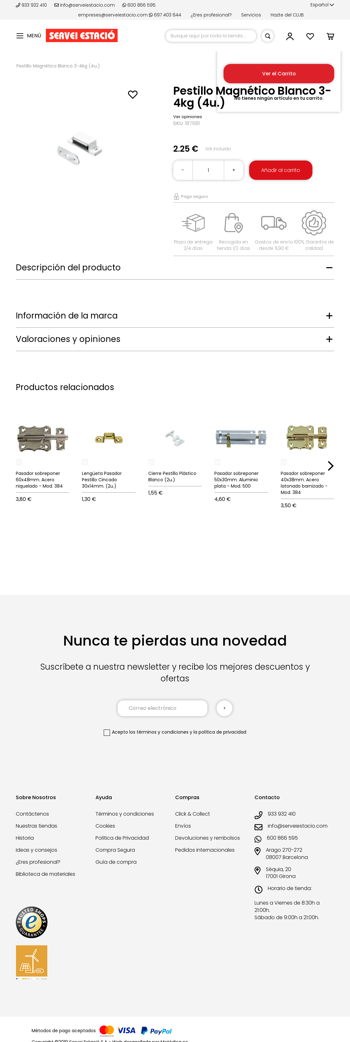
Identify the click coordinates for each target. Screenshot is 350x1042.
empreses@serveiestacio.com (113, 15)
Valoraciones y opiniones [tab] (68, 339)
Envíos (183, 826)
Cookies (105, 826)
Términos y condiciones (124, 814)
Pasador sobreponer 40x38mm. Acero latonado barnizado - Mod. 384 (304, 483)
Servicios (251, 15)
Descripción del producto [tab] (68, 267)
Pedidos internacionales (205, 850)
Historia (25, 838)
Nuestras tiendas (36, 826)
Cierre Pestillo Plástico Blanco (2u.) (172, 476)
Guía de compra (116, 862)
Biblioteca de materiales (45, 874)
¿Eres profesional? (211, 15)
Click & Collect (192, 814)
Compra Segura (115, 850)
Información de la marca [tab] (67, 315)
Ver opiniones (187, 117)
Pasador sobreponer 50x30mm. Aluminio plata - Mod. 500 (236, 479)
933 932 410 (32, 5)
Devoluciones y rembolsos (207, 838)
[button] (322, 5)
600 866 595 (139, 5)
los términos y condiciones (158, 732)
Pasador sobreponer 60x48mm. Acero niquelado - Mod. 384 (39, 479)
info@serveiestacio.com (84, 5)
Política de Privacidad (122, 838)
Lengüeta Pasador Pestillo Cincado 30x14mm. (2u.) (102, 479)
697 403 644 (165, 15)
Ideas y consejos (36, 850)
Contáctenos (32, 814)
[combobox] (211, 36)
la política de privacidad (219, 732)
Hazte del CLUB (287, 15)
